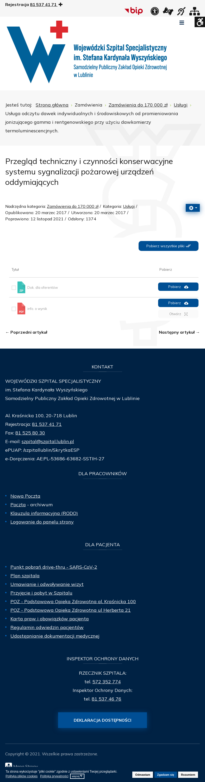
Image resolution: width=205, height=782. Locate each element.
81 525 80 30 (30, 433)
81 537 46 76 (106, 699)
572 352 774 (106, 682)
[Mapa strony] (194, 12)
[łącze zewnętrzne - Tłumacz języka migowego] (168, 12)
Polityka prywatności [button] (54, 776)
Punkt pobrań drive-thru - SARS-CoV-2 (53, 567)
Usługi (129, 206)
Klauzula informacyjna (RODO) (44, 513)
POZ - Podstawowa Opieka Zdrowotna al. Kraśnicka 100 (73, 601)
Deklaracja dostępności (102, 720)
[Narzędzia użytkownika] (193, 208)
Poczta (18, 505)
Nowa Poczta (25, 496)
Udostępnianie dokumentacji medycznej (54, 636)
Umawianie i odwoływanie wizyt (47, 584)
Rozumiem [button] (188, 774)
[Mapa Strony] (103, 766)
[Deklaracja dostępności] (155, 12)
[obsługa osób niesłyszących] (181, 12)
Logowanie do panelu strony (42, 522)
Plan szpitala (25, 576)
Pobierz (178, 287)
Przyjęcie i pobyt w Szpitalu (41, 593)
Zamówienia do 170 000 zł (72, 206)
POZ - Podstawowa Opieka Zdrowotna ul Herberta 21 (70, 610)
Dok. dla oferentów (42, 287)
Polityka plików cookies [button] (22, 776)
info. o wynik (37, 308)
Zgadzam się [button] (165, 774)
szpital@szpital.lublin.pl (48, 441)
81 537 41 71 (47, 424)
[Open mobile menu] (181, 22)
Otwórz (178, 314)
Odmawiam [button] (142, 774)
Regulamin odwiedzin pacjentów (47, 627)
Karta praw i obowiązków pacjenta (49, 619)
